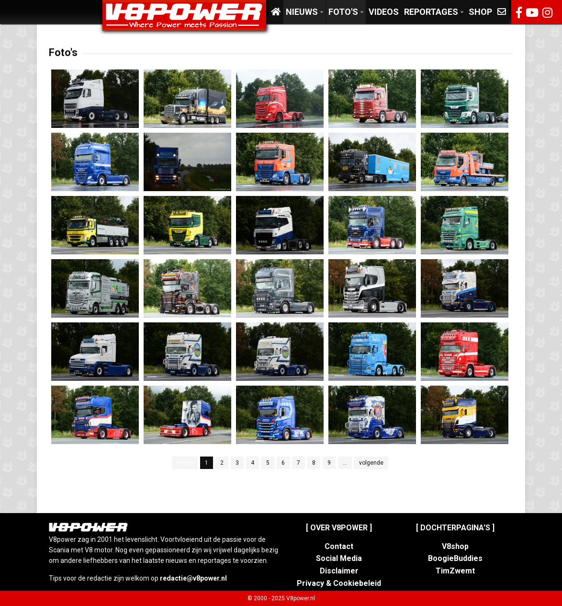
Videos (384, 12)
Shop (480, 12)
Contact (339, 546)
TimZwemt (455, 570)
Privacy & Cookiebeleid (339, 583)
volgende (371, 462)
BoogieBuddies (455, 558)
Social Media (339, 558)
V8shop (455, 546)
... (345, 462)
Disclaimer (339, 570)
